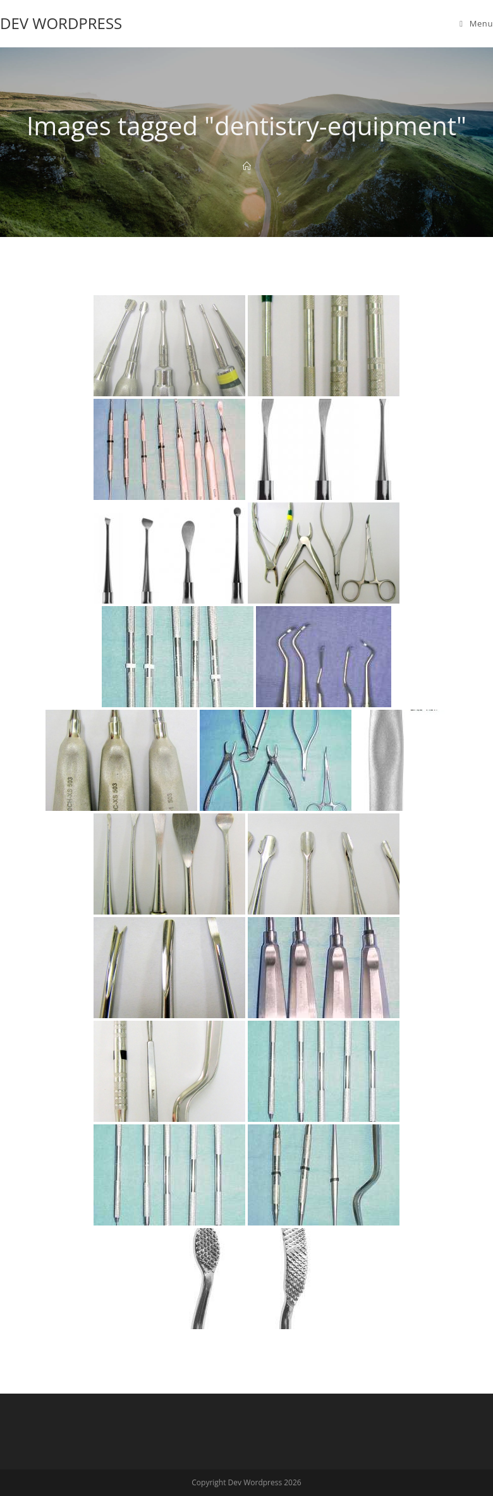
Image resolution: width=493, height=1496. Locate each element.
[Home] (247, 166)
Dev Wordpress (61, 23)
